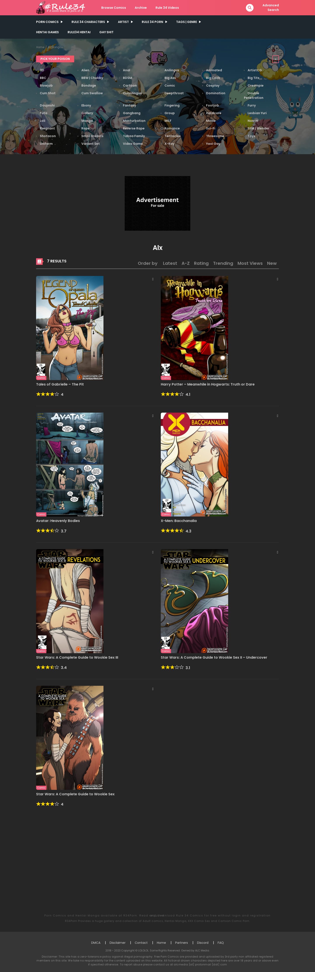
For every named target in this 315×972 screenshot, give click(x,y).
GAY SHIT (106, 32)
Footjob (212, 105)
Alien (85, 70)
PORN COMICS (47, 22)
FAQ (221, 943)
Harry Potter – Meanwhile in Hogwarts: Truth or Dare (208, 384)
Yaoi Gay (212, 143)
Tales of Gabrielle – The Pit (60, 384)
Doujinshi (47, 105)
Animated (213, 70)
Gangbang (131, 113)
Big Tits (253, 78)
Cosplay (212, 85)
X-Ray (169, 143)
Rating (201, 263)
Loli (42, 121)
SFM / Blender (258, 128)
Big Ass (170, 78)
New (272, 263)
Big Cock (212, 78)
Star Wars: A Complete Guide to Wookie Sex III (77, 657)
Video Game (132, 143)
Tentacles (172, 136)
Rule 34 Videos (167, 7)
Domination (215, 93)
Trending (223, 263)
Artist (123, 22)
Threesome (214, 136)
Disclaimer (118, 943)
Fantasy (129, 105)
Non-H (252, 121)
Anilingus (171, 70)
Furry (251, 105)
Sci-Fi (210, 128)
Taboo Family (133, 136)
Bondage (88, 85)
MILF (168, 121)
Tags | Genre (186, 22)
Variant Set (90, 143)
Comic (169, 85)
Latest (170, 263)
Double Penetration (253, 95)
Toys (251, 136)
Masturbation (133, 121)
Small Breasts (92, 136)
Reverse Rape (133, 128)
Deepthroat (174, 93)
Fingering (172, 105)
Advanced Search (270, 7)
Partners (181, 943)
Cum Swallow (92, 93)
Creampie (255, 85)
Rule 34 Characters (88, 22)
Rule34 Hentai (79, 32)
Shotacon (47, 136)
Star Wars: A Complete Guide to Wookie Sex (75, 794)
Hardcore (213, 113)
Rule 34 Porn (152, 22)
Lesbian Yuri (257, 113)
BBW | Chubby (92, 78)
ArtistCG (254, 70)
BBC (42, 78)
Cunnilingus (132, 93)
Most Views (250, 263)
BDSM (127, 78)
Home (40, 47)
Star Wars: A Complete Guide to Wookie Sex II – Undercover (214, 657)
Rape (85, 128)
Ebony (86, 105)
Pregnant (47, 128)
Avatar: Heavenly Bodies (58, 520)
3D (41, 70)
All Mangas (55, 47)
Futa (43, 113)
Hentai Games (47, 32)
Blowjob (46, 85)
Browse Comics (113, 7)
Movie (210, 121)
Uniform (46, 143)
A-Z (186, 263)
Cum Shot (47, 93)
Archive (141, 7)
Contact (141, 943)
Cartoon (129, 85)
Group (169, 113)
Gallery (87, 113)
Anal (126, 70)
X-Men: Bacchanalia (179, 520)
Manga (87, 121)
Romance (172, 128)
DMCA (95, 943)
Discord (202, 943)
